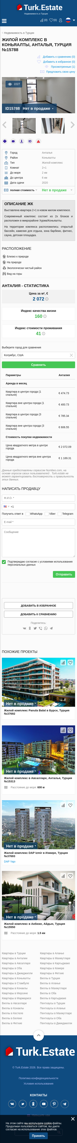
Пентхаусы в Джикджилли (56, 1023)
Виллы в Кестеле (12, 1013)
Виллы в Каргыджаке (53, 998)
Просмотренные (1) (63, 66)
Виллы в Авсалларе (14, 1003)
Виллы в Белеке (12, 1018)
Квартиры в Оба (12, 968)
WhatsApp (36, 513)
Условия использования (38, 1083)
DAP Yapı (10, 861)
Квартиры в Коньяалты (16, 978)
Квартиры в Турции (14, 953)
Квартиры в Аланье (52, 953)
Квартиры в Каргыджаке (55, 963)
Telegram (67, 513)
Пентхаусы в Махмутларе (56, 1013)
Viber (52, 513)
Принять (38, 1135)
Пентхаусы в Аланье (53, 1008)
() (45, 20)
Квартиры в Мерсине (15, 993)
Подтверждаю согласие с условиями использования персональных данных (40, 563)
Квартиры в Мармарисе (16, 998)
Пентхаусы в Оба (50, 1018)
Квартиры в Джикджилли (17, 973)
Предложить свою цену (60, 71)
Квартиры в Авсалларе (16, 963)
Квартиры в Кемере (52, 968)
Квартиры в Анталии (14, 958)
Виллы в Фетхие (12, 1023)
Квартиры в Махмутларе (55, 958)
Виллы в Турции (50, 978)
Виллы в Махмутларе (53, 988)
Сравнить (38, 364)
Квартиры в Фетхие (52, 973)
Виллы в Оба (48, 993)
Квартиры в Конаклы (15, 988)
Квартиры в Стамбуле (15, 983)
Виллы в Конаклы (13, 1008)
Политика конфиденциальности (38, 1078)
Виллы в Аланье (50, 983)
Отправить (64, 574)
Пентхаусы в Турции (52, 1003)
